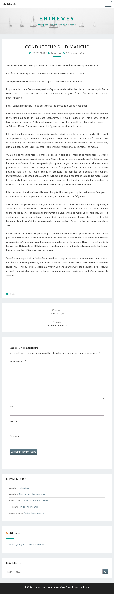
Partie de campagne (33, 512)
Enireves (8, 4)
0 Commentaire (75, 53)
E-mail (14, 421)
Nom (13, 406)
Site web (14, 436)
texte (13, 294)
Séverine (56, 53)
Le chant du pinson (57, 324)
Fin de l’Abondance (28, 506)
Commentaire (18, 360)
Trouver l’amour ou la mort (35, 500)
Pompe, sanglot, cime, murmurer (26, 544)
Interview (24, 488)
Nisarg (86, 586)
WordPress (66, 586)
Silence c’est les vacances (32, 494)
